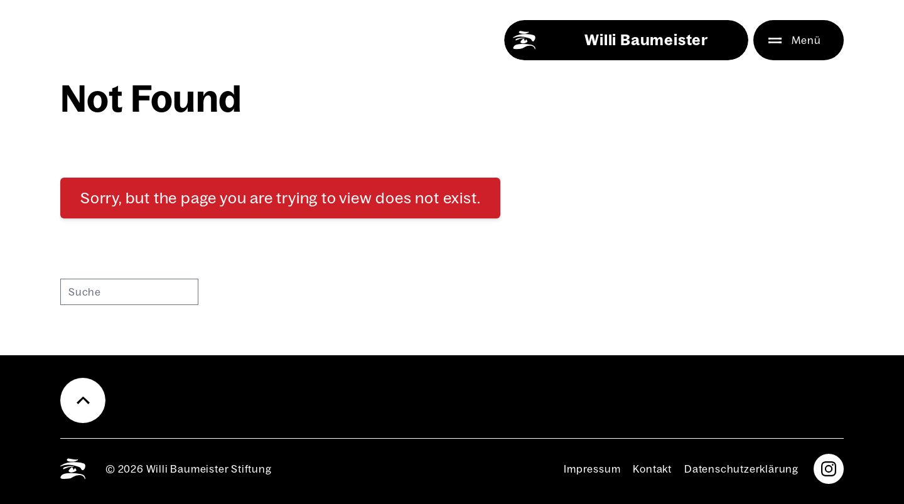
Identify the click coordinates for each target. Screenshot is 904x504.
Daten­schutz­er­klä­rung (741, 469)
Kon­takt (652, 469)
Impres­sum (592, 469)
